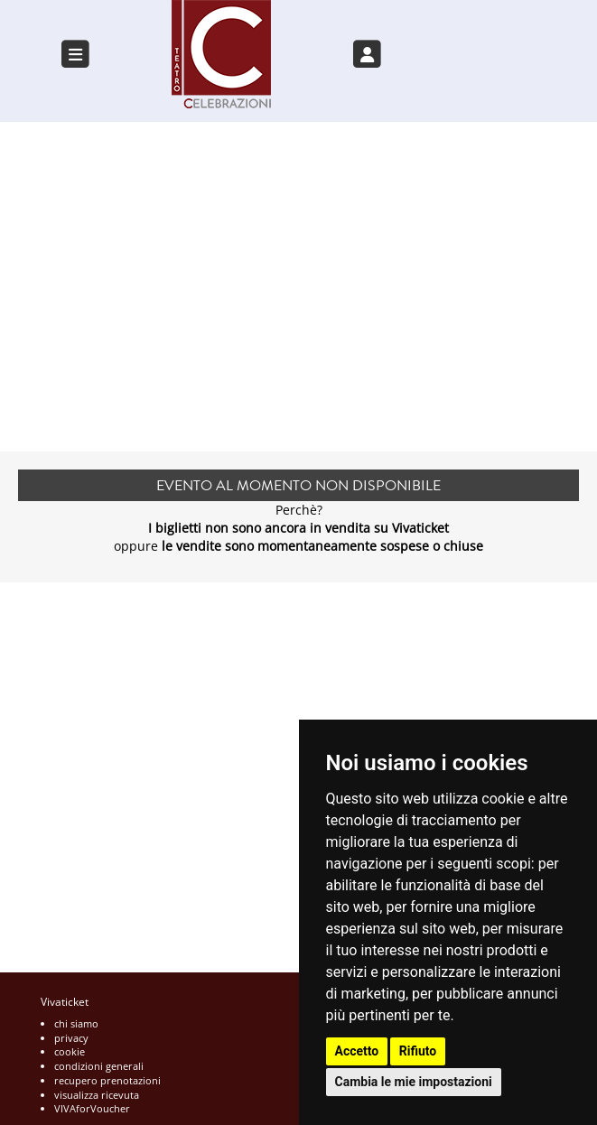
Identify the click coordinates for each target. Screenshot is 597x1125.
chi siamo (76, 1023)
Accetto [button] (357, 1051)
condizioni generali (99, 1066)
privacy (71, 1038)
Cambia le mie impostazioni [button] (413, 1081)
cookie (69, 1051)
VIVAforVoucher (92, 1108)
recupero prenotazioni (107, 1080)
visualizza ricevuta (96, 1095)
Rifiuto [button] (418, 1051)
